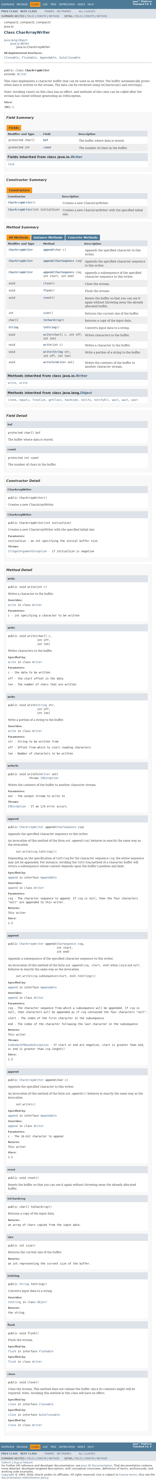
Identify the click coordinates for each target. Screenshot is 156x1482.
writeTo (49, 362)
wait (115, 399)
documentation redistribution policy (24, 1477)
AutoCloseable (69, 57)
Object (86, 393)
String (13, 327)
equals (24, 399)
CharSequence (64, 260)
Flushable (29, 57)
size (46, 313)
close (47, 283)
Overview (7, 4)
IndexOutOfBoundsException (28, 1044)
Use (45, 4)
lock (11, 164)
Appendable (48, 57)
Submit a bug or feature (17, 1462)
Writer (22, 74)
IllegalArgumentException (27, 551)
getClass (55, 399)
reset (47, 297)
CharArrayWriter (20, 202)
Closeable (11, 57)
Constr (41, 16)
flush (47, 290)
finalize (38, 399)
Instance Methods (48, 237)
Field (30, 16)
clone (12, 399)
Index (81, 4)
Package (22, 4)
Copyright (7, 1474)
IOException (49, 778)
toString (49, 327)
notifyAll (101, 399)
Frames (49, 11)
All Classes (87, 11)
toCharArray (52, 320)
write (47, 334)
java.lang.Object (15, 40)
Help (91, 4)
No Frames (64, 11)
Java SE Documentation (96, 1465)
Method (54, 16)
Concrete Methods (83, 237)
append (48, 249)
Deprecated (67, 4)
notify (86, 399)
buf (45, 140)
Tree (53, 4)
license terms (128, 1474)
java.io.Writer (19, 43)
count (47, 147)
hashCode (71, 399)
